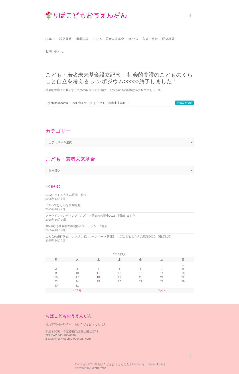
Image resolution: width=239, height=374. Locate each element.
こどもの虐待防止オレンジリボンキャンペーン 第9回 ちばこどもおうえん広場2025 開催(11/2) (108, 236)
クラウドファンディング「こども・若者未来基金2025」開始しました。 (91, 215)
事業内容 (82, 39)
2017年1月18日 (82, 103)
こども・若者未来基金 (108, 39)
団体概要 (168, 39)
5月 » (161, 290)
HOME (50, 39)
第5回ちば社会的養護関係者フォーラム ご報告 (76, 226)
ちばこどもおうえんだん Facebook (190, 17)
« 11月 (77, 290)
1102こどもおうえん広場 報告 (66, 194)
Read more (184, 102)
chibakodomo (59, 103)
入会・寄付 (150, 39)
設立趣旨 (65, 39)
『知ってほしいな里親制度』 (64, 205)
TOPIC (133, 39)
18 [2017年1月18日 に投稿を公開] (98, 277)
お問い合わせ (54, 51)
